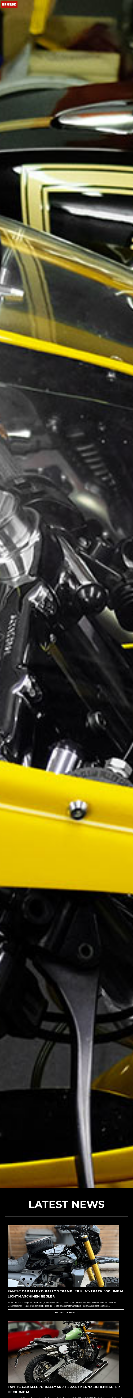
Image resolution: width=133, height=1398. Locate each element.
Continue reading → (66, 1313)
